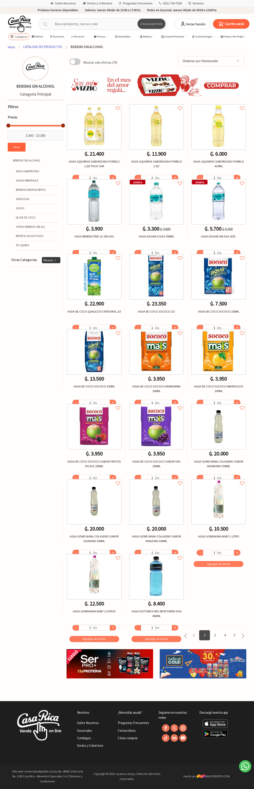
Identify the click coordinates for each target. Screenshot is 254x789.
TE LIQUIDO (23, 245)
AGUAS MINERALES (27, 180)
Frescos (99, 36)
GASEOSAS (23, 199)
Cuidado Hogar (202, 36)
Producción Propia (232, 36)
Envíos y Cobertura (97, 3)
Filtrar (16, 147)
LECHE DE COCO (25, 217)
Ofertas (37, 36)
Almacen (77, 36)
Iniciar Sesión (193, 24)
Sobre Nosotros (63, 3)
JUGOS (20, 208)
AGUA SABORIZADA (27, 171)
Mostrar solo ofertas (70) (100, 62)
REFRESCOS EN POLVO (30, 236)
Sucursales (84, 730)
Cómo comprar (128, 738)
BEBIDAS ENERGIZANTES (31, 190)
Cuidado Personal (172, 36)
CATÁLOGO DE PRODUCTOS (42, 47)
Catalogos (84, 738)
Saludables (122, 36)
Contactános (127, 730)
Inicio (11, 47)
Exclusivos (56, 36)
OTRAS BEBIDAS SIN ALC (30, 227)
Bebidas (145, 36)
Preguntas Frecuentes (135, 3)
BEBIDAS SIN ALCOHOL (86, 47)
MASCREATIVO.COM (213, 776)
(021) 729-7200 (170, 3)
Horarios (196, 3)
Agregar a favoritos (94, 103)
